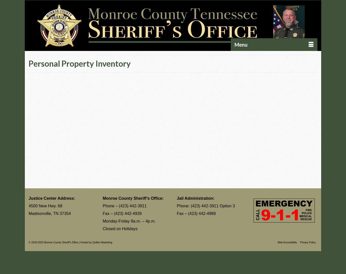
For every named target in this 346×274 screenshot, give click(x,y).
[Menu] (274, 44)
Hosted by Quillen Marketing (96, 242)
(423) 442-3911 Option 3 (213, 206)
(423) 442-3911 (133, 206)
